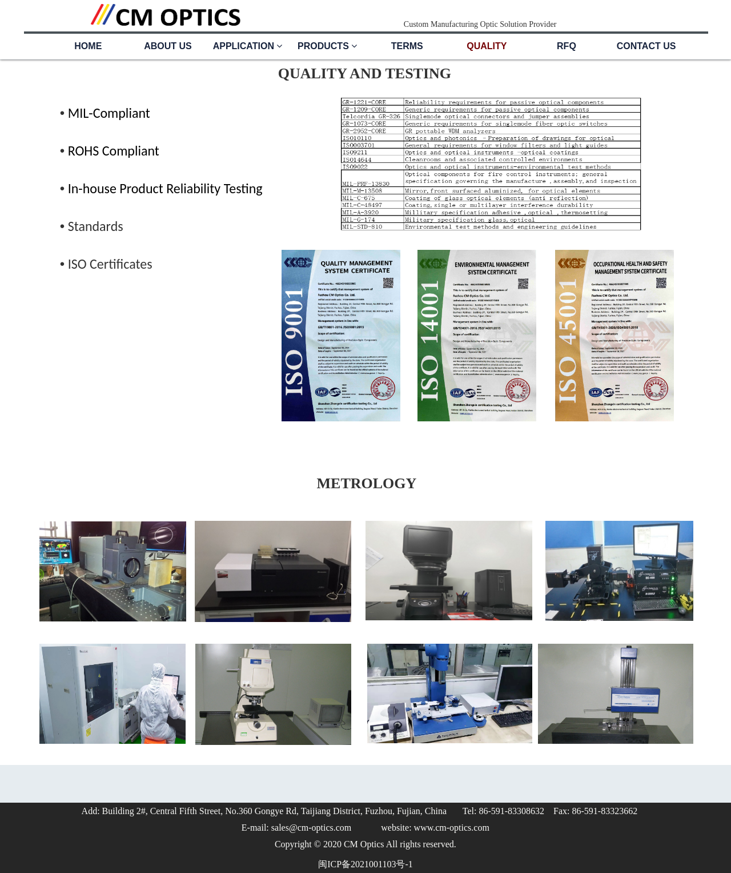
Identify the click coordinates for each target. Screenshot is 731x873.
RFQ (566, 46)
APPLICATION (248, 46)
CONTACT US (646, 46)
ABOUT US (168, 46)
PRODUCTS (327, 46)
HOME (88, 46)
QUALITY (487, 46)
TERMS (407, 46)
